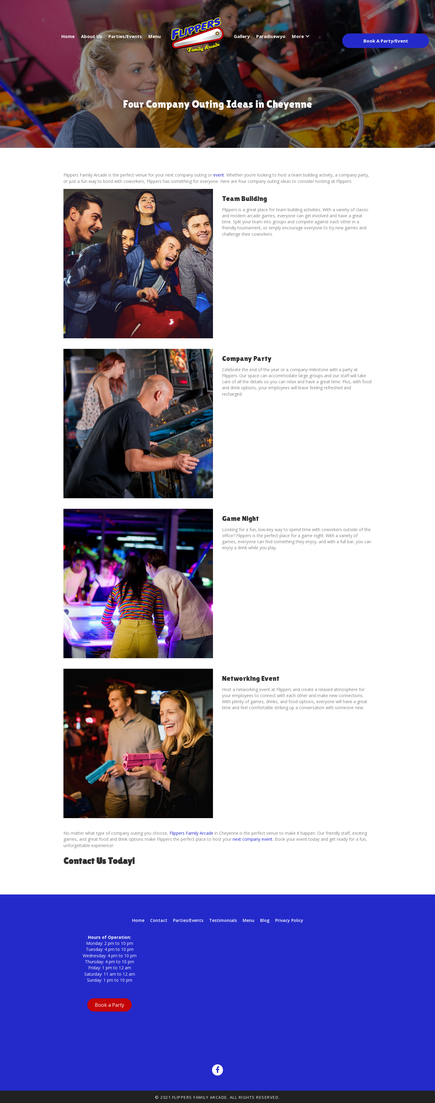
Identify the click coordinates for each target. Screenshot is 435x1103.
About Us (91, 36)
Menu (154, 36)
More (298, 36)
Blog (264, 920)
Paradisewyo (270, 36)
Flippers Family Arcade (191, 833)
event (218, 175)
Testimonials (223, 920)
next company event (252, 839)
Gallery (242, 36)
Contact (158, 920)
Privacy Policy (289, 920)
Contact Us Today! (99, 861)
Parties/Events (125, 36)
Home (68, 36)
